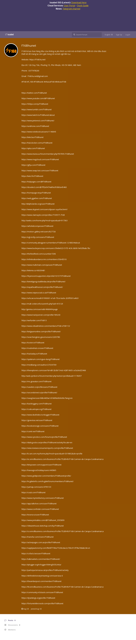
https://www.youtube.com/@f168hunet (38, 98)
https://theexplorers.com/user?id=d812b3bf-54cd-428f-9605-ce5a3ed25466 (54, 370)
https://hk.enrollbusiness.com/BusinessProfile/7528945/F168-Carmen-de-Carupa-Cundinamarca (62, 587)
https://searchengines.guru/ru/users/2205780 (41, 337)
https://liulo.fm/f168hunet (32, 176)
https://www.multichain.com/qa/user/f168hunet (42, 265)
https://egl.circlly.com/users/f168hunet (38, 237)
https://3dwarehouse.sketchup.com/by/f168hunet (43, 526)
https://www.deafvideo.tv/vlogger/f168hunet (40, 414)
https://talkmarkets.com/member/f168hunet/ (41, 559)
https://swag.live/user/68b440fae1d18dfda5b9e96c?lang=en (47, 398)
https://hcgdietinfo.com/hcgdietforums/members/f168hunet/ (48, 481)
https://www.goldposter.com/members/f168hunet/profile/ (46, 476)
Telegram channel (71, 8)
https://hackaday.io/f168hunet (34, 353)
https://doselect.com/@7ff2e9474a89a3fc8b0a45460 (44, 187)
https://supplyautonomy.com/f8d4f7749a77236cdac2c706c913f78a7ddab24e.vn (56, 548)
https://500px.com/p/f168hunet (35, 104)
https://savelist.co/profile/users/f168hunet (39, 387)
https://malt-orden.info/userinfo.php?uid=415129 (42, 303)
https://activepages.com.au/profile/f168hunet (41, 542)
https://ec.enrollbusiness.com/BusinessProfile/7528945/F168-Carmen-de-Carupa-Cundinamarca (62, 459)
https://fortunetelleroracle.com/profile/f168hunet (42, 603)
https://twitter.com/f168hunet (34, 93)
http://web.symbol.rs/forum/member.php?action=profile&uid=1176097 (52, 376)
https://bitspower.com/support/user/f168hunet (41, 464)
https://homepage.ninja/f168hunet (36, 192)
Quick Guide (82, 5)
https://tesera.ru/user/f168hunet (35, 514)
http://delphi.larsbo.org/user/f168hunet (38, 204)
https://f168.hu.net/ (37, 59)
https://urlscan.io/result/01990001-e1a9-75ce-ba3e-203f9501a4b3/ (50, 298)
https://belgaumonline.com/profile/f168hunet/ (41, 331)
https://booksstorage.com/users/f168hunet (40, 426)
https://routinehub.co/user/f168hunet (37, 348)
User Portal (69, 5)
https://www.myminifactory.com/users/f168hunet (43, 498)
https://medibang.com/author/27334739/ (39, 365)
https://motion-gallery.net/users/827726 (39, 231)
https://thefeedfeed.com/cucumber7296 (39, 254)
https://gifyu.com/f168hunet (33, 165)
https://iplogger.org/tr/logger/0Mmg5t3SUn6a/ (41, 564)
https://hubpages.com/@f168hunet (36, 181)
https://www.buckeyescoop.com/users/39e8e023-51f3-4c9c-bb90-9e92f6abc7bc (56, 248)
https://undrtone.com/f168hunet (35, 126)
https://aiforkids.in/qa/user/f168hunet (37, 226)
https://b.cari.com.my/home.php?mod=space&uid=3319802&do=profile (52, 453)
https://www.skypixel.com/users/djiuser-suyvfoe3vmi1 (45, 209)
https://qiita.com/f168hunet (33, 148)
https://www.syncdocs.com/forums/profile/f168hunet (44, 437)
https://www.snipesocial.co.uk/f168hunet (39, 292)
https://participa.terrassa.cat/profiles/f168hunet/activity (45, 570)
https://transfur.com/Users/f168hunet (38, 537)
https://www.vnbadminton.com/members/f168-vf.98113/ (46, 326)
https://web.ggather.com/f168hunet (37, 198)
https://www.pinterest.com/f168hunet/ (38, 120)
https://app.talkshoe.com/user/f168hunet (39, 503)
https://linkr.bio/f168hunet (33, 137)
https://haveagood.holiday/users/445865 (39, 470)
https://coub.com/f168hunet (34, 492)
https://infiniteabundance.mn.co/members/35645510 (44, 259)
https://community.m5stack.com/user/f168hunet (42, 592)
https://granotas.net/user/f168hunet (37, 420)
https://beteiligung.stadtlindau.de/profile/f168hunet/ (43, 281)
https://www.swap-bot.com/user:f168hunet (40, 170)
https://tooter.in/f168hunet (33, 342)
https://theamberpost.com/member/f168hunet (41, 581)
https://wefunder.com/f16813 (34, 320)
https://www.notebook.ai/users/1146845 (39, 131)
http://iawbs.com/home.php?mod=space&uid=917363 (44, 220)
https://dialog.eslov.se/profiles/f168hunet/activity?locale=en (47, 442)
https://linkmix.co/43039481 (33, 270)
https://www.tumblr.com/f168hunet (37, 109)
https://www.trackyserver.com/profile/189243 (41, 315)
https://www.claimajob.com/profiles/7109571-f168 (43, 215)
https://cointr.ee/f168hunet (33, 431)
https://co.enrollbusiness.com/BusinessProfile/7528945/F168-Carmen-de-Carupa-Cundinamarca (63, 531)
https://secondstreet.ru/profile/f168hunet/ (39, 392)
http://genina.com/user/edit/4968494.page (40, 309)
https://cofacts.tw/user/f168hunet (36, 553)
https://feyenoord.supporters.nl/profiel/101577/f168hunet (46, 276)
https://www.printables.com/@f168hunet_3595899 (43, 520)
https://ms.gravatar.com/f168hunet (37, 381)
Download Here (78, 2)
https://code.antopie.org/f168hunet (37, 409)
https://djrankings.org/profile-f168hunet (38, 598)
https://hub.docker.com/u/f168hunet (37, 143)
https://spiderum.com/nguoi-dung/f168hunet (41, 359)
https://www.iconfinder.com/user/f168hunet (40, 509)
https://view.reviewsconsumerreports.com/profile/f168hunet (47, 448)
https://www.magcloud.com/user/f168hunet (40, 159)
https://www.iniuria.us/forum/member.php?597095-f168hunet (48, 154)
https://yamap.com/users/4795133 (36, 487)
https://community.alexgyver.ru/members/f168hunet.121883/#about (51, 242)
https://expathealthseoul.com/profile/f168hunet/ (42, 287)
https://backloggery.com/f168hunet (37, 403)
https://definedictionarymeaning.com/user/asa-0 (42, 575)
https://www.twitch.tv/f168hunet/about (38, 115)
